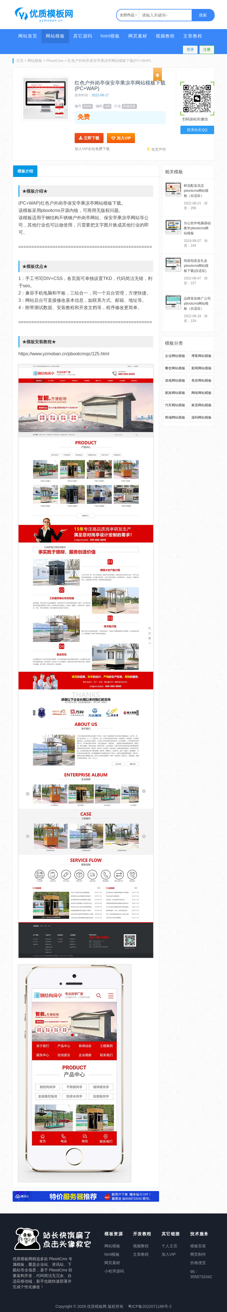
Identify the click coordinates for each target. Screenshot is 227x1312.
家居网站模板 (201, 405)
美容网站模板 (201, 380)
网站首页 (27, 36)
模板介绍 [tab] (25, 171)
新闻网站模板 (201, 368)
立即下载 (89, 138)
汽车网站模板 (175, 405)
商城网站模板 (175, 417)
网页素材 (137, 36)
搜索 (203, 15)
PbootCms (54, 61)
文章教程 (192, 36)
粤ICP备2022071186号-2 (150, 1306)
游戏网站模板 (175, 380)
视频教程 (165, 36)
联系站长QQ (197, 130)
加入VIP (121, 138)
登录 (190, 49)
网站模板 (55, 36)
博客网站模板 (201, 356)
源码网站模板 (201, 417)
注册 (206, 49)
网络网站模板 (201, 393)
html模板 (110, 36)
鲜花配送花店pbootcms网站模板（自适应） (196, 191)
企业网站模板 (175, 356)
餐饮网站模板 (175, 368)
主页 (20, 61)
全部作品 (127, 15)
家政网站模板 (175, 393)
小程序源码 (114, 1271)
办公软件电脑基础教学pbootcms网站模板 (197, 228)
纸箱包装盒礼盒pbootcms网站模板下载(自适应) (196, 266)
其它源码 (82, 36)
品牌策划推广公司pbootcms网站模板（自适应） (197, 304)
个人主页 (169, 1246)
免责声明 (156, 149)
